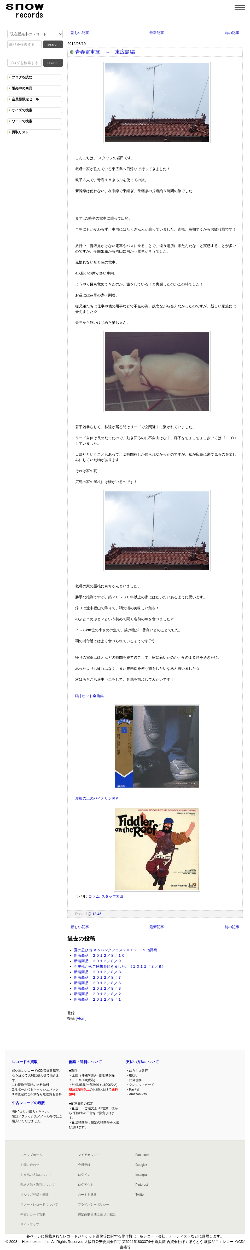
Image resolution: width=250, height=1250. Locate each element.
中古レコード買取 (32, 1214)
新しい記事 (80, 33)
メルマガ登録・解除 (34, 1194)
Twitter (139, 1194)
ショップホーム (31, 1155)
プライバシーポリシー (93, 1204)
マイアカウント (89, 1155)
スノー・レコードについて (39, 1204)
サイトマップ (29, 1224)
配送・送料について (85, 1062)
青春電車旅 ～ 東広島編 (105, 52)
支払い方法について (142, 1062)
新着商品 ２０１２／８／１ (97, 999)
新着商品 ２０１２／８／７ (97, 977)
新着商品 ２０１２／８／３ (97, 988)
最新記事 (156, 33)
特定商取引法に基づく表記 (96, 1214)
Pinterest (141, 1184)
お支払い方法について (36, 1175)
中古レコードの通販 (28, 1103)
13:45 (97, 914)
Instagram (142, 1175)
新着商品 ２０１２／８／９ (97, 961)
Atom (81, 1018)
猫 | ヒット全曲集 (89, 696)
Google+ (141, 1165)
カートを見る (87, 1194)
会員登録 (84, 1165)
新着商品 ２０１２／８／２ (97, 994)
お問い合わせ (29, 1165)
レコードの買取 (25, 1062)
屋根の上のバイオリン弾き (97, 798)
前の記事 (232, 33)
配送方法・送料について (37, 1184)
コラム (93, 896)
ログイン (84, 1175)
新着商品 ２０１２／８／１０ (99, 955)
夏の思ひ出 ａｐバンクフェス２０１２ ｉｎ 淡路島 (116, 950)
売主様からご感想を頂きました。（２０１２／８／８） (119, 966)
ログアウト (86, 1184)
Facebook (142, 1155)
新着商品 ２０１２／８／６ (97, 983)
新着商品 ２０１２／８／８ (97, 972)
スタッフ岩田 (112, 896)
